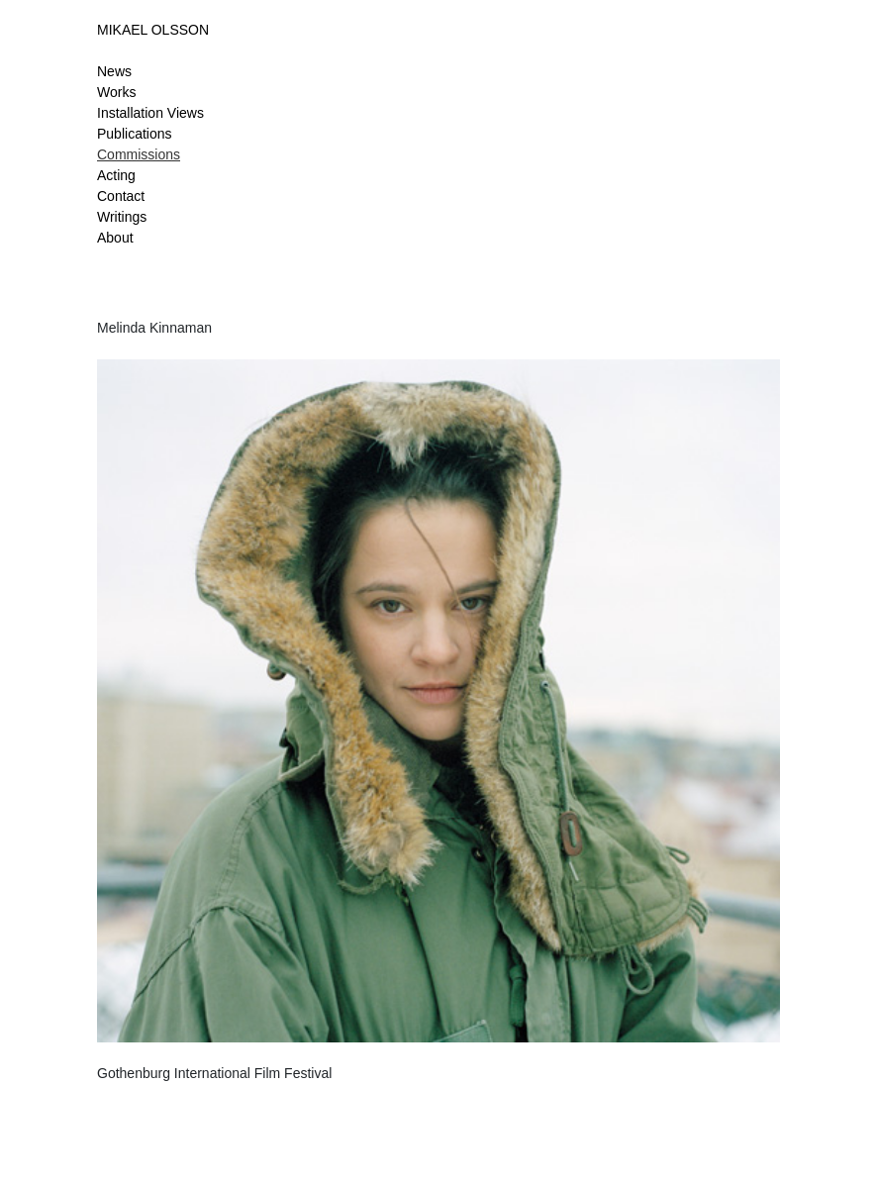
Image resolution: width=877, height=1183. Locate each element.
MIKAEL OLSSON (153, 30)
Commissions (138, 154)
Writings (121, 217)
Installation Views (150, 113)
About (115, 238)
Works (116, 92)
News (114, 71)
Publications (134, 134)
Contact (121, 196)
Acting (116, 175)
